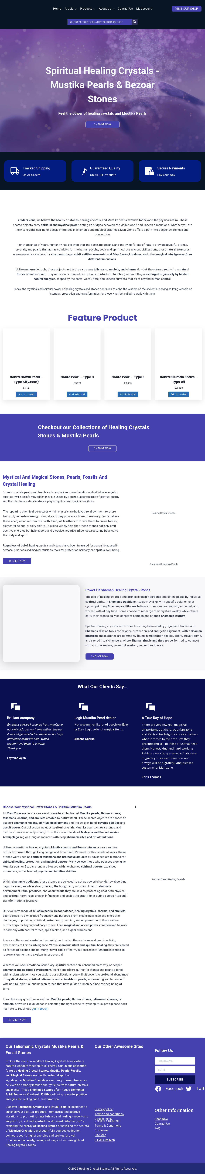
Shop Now (161, 1119)
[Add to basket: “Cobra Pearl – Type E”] (128, 395)
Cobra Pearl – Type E (127, 377)
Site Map (100, 1135)
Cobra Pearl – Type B (77, 377)
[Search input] (100, 22)
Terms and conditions (109, 1114)
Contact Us (125, 8)
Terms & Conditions (108, 1125)
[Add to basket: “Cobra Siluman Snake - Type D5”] (179, 395)
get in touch (39, 1009)
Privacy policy (103, 1109)
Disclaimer (102, 1130)
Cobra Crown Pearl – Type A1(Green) (26, 379)
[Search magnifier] (135, 22)
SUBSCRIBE (175, 1079)
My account (144, 8)
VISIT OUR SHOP (186, 8)
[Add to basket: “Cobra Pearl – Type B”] (77, 395)
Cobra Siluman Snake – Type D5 (179, 379)
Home (57, 8)
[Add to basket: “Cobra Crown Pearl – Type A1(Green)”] (26, 395)
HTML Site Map (105, 1140)
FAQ (157, 1128)
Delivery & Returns (107, 1121)
